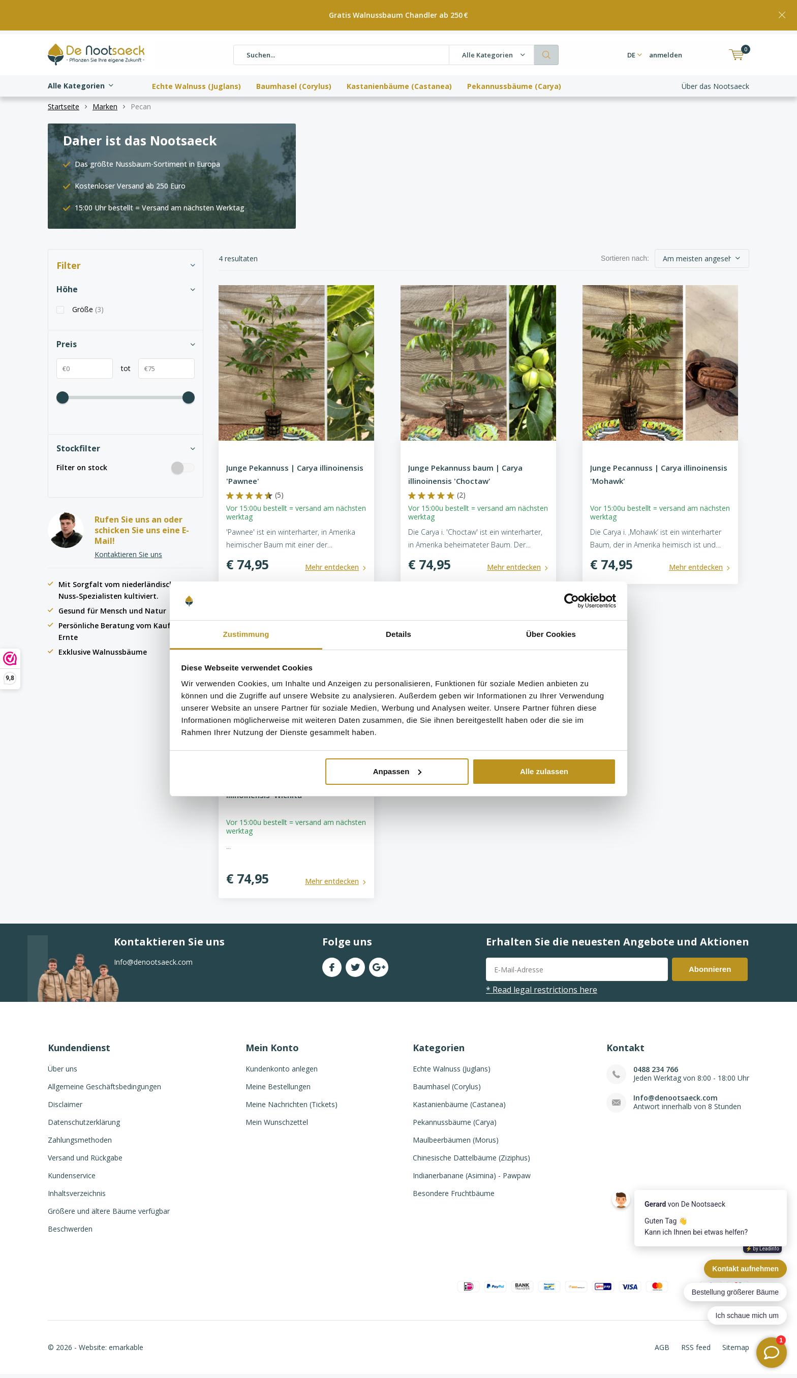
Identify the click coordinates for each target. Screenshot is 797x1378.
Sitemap (735, 1351)
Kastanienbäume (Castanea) (399, 82)
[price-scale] (62, 401)
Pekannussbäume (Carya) (514, 82)
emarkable (126, 1351)
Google (378, 968)
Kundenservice (72, 1179)
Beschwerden (70, 1232)
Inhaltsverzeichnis (77, 1197)
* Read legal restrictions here (541, 993)
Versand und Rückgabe (85, 1161)
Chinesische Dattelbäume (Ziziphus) (471, 1161)
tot (122, 372)
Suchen (546, 51)
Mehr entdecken (332, 570)
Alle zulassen (544, 771)
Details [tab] (398, 634)
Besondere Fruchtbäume (454, 1197)
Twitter (355, 968)
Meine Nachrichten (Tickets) (292, 1108)
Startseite (63, 110)
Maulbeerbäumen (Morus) (456, 1143)
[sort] (702, 262)
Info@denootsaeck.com (675, 1101)
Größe (88, 313)
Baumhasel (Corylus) (293, 82)
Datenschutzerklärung (84, 1125)
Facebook (332, 968)
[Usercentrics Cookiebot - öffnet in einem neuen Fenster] (571, 600)
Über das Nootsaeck (715, 82)
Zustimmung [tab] (246, 634)
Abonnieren (710, 972)
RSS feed (696, 1351)
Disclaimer (65, 1108)
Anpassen (397, 771)
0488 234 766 (655, 1072)
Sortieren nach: (625, 262)
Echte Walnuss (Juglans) (196, 82)
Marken (105, 110)
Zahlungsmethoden (80, 1143)
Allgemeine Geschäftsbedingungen (104, 1090)
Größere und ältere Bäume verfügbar (109, 1214)
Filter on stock (125, 470)
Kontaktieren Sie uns (128, 558)
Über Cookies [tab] (551, 634)
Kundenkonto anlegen (282, 1072)
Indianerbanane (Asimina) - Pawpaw (472, 1179)
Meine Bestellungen (278, 1090)
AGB (662, 1351)
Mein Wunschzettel (277, 1125)
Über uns (62, 1072)
